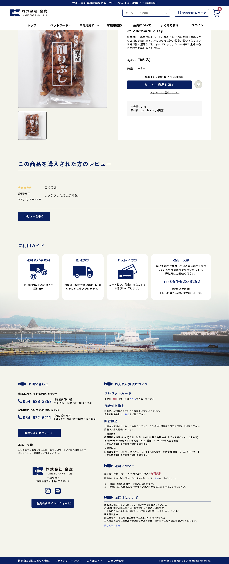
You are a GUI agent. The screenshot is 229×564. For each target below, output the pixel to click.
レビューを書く (34, 216)
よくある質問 (170, 25)
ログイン (197, 25)
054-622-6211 (34, 417)
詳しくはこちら (112, 525)
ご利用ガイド (95, 560)
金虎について (142, 25)
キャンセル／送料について (164, 92)
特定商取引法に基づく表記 (34, 560)
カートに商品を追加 (159, 84)
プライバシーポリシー (68, 560)
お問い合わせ (116, 560)
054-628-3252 (35, 401)
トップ (31, 25)
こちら (132, 398)
